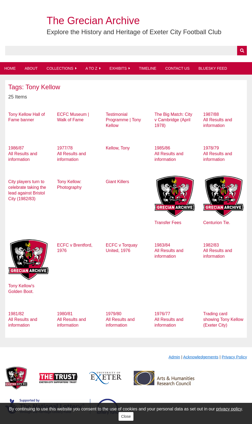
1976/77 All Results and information (169, 319)
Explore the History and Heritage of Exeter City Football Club (134, 32)
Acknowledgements (200, 357)
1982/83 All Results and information (217, 251)
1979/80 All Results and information (120, 319)
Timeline (147, 68)
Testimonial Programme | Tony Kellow (123, 120)
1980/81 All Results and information (71, 319)
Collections (60, 68)
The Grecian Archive (93, 20)
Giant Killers (117, 181)
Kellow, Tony (118, 148)
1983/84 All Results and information (169, 251)
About (31, 68)
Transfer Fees (168, 222)
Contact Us (177, 68)
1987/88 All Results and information (217, 120)
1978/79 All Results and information (217, 154)
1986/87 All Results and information (22, 154)
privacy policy (229, 409)
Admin (174, 357)
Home (10, 68)
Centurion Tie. (216, 222)
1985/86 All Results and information (169, 154)
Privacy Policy (234, 357)
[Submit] (242, 50)
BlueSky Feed (212, 68)
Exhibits (118, 68)
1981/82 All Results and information (22, 319)
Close (126, 416)
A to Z (91, 68)
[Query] (126, 50)
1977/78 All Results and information (71, 154)
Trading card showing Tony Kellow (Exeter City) (223, 319)
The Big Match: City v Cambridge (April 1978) (173, 120)
